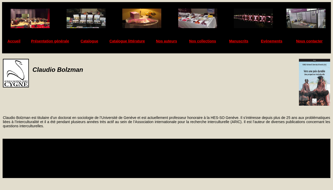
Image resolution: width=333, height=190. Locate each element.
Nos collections (202, 41)
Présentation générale (50, 41)
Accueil (14, 41)
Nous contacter (309, 41)
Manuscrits (238, 41)
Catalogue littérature (127, 41)
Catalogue (89, 41)
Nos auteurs (166, 41)
